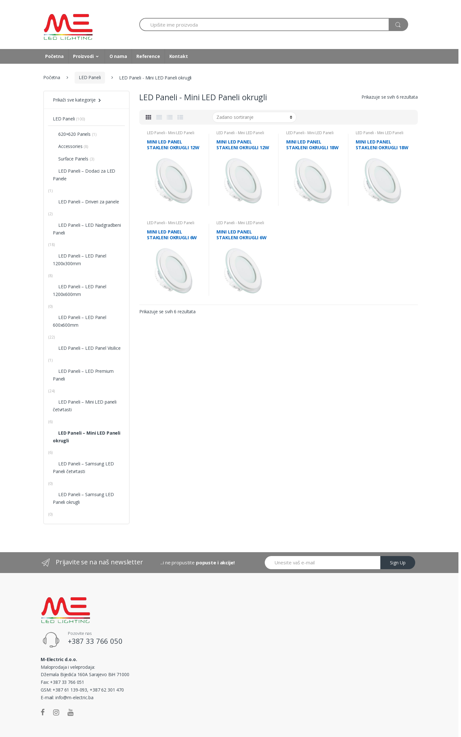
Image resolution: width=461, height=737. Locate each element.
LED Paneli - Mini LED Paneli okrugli (170, 135)
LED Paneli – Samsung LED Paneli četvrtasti (83, 467)
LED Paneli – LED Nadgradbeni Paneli (87, 229)
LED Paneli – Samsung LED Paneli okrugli (83, 498)
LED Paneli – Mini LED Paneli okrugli (86, 437)
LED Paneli (90, 77)
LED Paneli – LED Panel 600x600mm (79, 321)
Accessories (67, 146)
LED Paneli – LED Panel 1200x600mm (79, 290)
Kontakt (178, 56)
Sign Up (398, 563)
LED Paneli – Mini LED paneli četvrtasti (85, 406)
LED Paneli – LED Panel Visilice (87, 348)
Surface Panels (70, 159)
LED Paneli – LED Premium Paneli (83, 375)
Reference (148, 56)
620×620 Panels (72, 134)
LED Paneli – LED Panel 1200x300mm (79, 259)
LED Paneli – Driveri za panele (86, 202)
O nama (118, 56)
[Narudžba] (254, 117)
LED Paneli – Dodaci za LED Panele (84, 175)
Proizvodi (83, 56)
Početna (54, 56)
